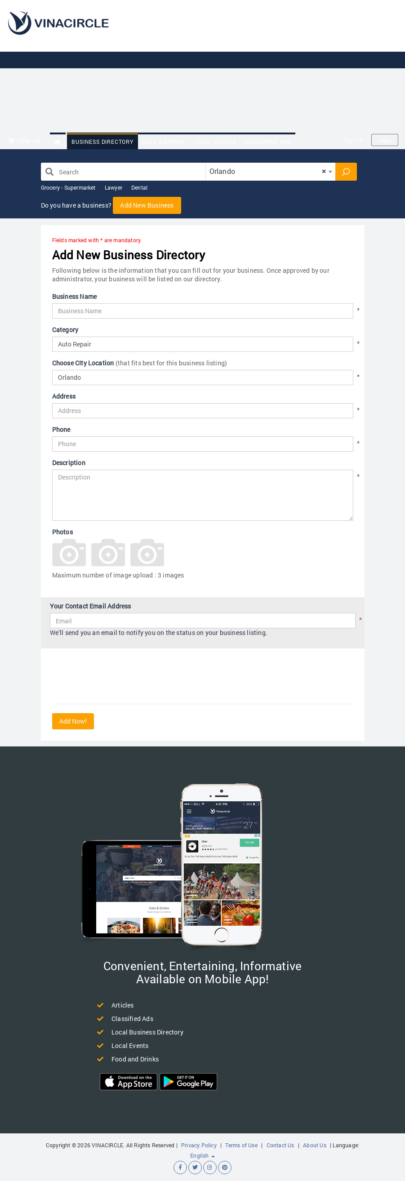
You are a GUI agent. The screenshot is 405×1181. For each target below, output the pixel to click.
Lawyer (113, 187)
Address (64, 396)
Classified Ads (268, 141)
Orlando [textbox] (267, 171)
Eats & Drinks (163, 141)
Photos (62, 532)
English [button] (202, 1155)
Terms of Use (241, 1145)
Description (68, 462)
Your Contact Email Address (90, 606)
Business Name (74, 296)
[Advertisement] (264, 67)
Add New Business (147, 205)
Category (65, 329)
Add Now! (73, 721)
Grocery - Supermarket (68, 187)
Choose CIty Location (139, 363)
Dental (139, 187)
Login (384, 140)
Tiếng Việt (25, 140)
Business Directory (102, 141)
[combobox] (270, 172)
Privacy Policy (199, 1145)
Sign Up (353, 139)
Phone (61, 429)
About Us (314, 1145)
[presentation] (120, 677)
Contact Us (280, 1145)
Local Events (215, 141)
